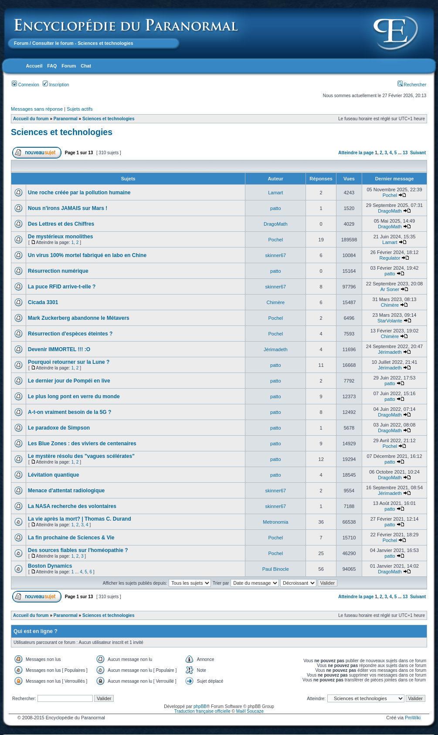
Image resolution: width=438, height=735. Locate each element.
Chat (86, 65)
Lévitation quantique (53, 475)
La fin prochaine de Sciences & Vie (71, 538)
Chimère (276, 302)
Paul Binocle (275, 569)
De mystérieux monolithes (60, 237)
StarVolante (389, 320)
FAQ (52, 65)
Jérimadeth (275, 349)
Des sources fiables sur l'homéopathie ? (78, 550)
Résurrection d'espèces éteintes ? (70, 334)
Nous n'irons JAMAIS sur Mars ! (67, 208)
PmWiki (413, 717)
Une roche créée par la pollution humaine (79, 193)
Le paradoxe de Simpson (59, 428)
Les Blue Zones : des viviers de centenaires (82, 443)
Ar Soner (389, 289)
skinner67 (275, 255)
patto (275, 208)
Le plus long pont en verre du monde (74, 396)
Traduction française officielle (202, 711)
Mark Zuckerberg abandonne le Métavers (78, 318)
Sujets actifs (79, 109)
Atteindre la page (355, 152)
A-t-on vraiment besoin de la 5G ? (69, 412)
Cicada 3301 (43, 302)
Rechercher (411, 84)
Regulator (390, 258)
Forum (21, 43)
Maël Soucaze (250, 711)
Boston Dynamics (50, 566)
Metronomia (275, 522)
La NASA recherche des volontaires (72, 506)
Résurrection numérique (58, 271)
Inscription (56, 84)
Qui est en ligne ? (36, 631)
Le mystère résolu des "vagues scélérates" (81, 456)
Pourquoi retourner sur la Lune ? (68, 362)
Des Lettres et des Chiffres (61, 224)
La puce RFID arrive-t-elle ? (61, 287)
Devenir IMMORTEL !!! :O (59, 349)
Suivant (418, 152)
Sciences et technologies (108, 118)
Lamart (275, 192)
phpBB (200, 706)
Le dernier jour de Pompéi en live (69, 381)
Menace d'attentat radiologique (66, 491)
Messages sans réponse (37, 109)
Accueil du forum (31, 118)
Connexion (25, 84)
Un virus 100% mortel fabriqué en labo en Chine (87, 255)
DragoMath (389, 210)
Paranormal (66, 118)
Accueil (34, 65)
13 (405, 152)
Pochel (390, 195)
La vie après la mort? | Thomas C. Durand (79, 519)
